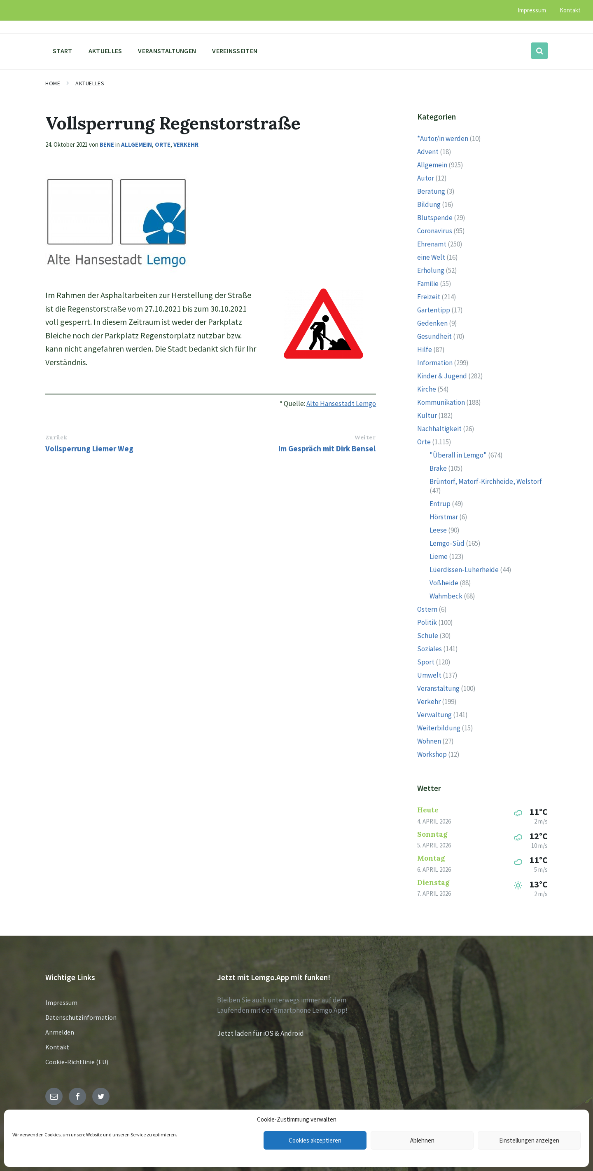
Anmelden (59, 1032)
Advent (428, 151)
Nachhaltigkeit (439, 428)
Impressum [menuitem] (532, 10)
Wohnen (429, 741)
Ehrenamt (431, 244)
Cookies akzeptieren (315, 1140)
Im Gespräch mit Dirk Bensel (327, 448)
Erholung (430, 270)
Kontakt (57, 1047)
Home (52, 83)
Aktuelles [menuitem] (105, 51)
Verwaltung (434, 714)
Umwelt (429, 675)
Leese (438, 530)
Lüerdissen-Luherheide (464, 569)
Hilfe (424, 349)
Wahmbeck (446, 596)
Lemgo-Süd (447, 543)
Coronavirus (434, 230)
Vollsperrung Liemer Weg (89, 448)
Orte (162, 144)
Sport (425, 661)
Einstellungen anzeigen (529, 1140)
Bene (107, 144)
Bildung (429, 204)
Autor (425, 178)
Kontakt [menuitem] (570, 10)
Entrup (440, 503)
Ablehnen (422, 1140)
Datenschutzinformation (81, 1017)
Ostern (427, 609)
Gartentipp (433, 309)
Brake (438, 468)
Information (435, 362)
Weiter (365, 437)
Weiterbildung (438, 727)
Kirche (426, 389)
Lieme (439, 556)
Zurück (56, 437)
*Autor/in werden (442, 138)
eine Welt (431, 257)
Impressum (61, 1002)
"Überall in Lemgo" (458, 455)
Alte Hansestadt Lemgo (341, 403)
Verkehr (185, 144)
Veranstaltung (438, 688)
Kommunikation (441, 402)
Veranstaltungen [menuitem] (167, 51)
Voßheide (444, 582)
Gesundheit (434, 336)
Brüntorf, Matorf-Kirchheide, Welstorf (486, 481)
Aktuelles (89, 83)
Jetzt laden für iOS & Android (260, 1033)
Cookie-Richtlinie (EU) (76, 1062)
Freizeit (428, 296)
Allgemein (136, 144)
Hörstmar (444, 516)
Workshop (432, 754)
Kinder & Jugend (442, 375)
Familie (428, 283)
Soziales (429, 648)
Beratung (431, 191)
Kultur (427, 415)
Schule (427, 635)
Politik (427, 622)
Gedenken (432, 323)
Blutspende (435, 217)
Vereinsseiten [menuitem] (234, 51)
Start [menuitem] (62, 51)
